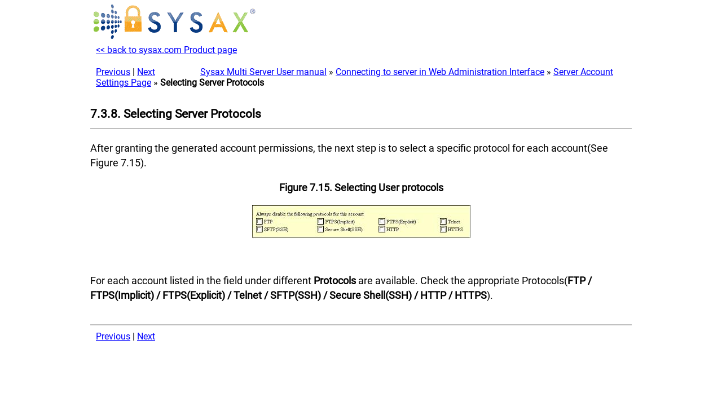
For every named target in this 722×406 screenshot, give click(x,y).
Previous (113, 72)
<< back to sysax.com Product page (166, 50)
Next (146, 72)
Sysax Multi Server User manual (263, 72)
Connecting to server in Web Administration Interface (440, 72)
